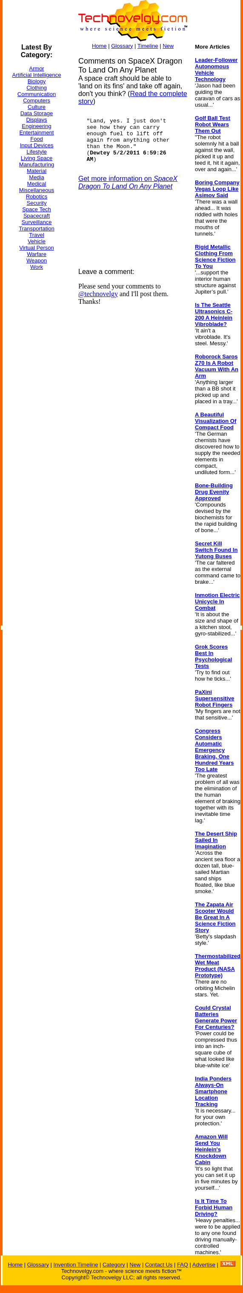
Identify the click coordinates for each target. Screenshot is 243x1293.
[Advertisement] (37, 405)
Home (99, 46)
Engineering (36, 126)
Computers (36, 100)
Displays (36, 119)
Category (114, 1264)
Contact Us (158, 1264)
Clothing (36, 87)
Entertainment (37, 132)
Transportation (36, 228)
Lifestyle (36, 152)
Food (36, 139)
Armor (36, 68)
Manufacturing (36, 164)
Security (37, 203)
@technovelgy (98, 293)
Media (36, 177)
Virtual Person (36, 248)
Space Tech (36, 209)
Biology (37, 81)
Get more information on (127, 182)
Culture (37, 107)
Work (36, 267)
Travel (36, 235)
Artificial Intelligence (36, 75)
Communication (36, 94)
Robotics (37, 196)
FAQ (182, 1264)
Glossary (122, 46)
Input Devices (37, 145)
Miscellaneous (36, 190)
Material (36, 171)
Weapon (36, 260)
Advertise (203, 1264)
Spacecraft (36, 216)
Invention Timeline (76, 1264)
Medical (36, 184)
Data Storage (36, 113)
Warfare (36, 254)
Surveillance (37, 222)
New (168, 46)
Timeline (147, 46)
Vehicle (37, 241)
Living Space (36, 158)
